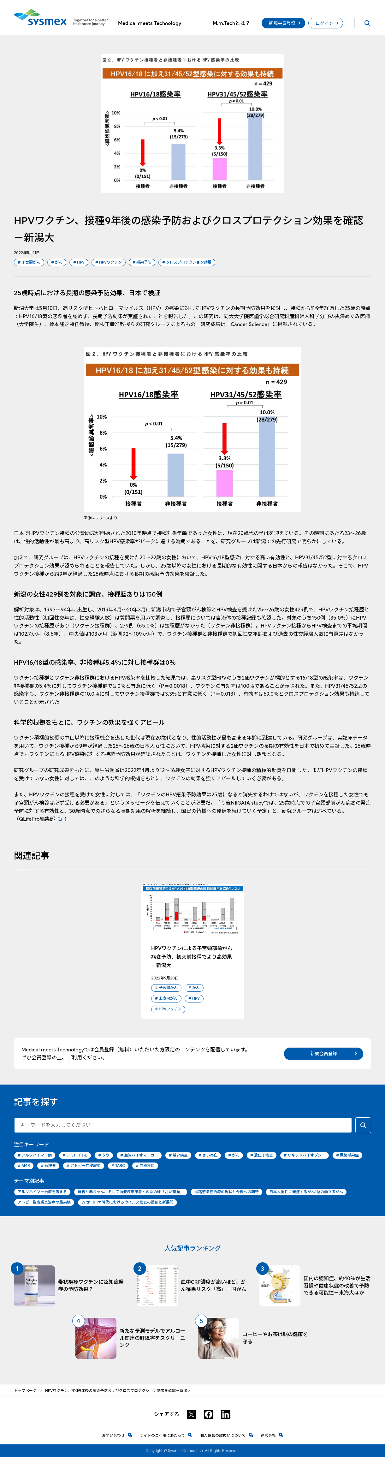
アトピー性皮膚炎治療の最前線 (44, 1202)
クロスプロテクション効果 (186, 262)
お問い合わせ (117, 1435)
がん (56, 262)
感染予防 (142, 262)
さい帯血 (207, 1155)
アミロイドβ (74, 1155)
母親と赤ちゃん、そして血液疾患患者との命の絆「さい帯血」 (131, 1191)
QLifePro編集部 (41, 819)
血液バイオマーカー (139, 1155)
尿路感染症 (347, 1155)
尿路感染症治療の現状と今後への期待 (226, 1191)
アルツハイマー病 (35, 1155)
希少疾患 (178, 1155)
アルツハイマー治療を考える (42, 1191)
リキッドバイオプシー (304, 1155)
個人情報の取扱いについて (226, 1435)
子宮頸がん (29, 262)
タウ (104, 1155)
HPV (79, 262)
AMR (24, 1166)
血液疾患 (145, 1166)
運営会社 (272, 1435)
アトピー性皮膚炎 (84, 1166)
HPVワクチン (108, 262)
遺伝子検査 (261, 1155)
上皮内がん (166, 998)
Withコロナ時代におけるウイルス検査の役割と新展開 (127, 1202)
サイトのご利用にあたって (166, 1435)
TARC (118, 1166)
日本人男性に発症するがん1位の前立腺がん (306, 1191)
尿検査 (48, 1166)
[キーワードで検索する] (363, 1125)
